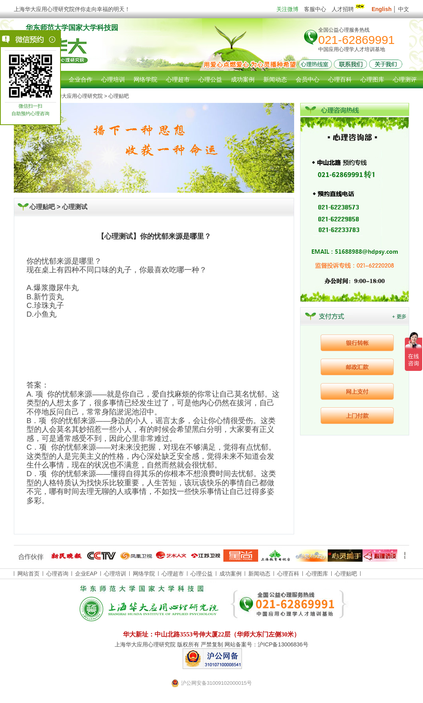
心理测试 (74, 206)
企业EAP (86, 573)
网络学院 (144, 573)
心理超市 (173, 573)
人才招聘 (349, 9)
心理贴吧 (346, 573)
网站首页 (16, 79)
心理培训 (115, 573)
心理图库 (317, 573)
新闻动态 (259, 573)
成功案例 (230, 573)
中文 (403, 9)
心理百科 (288, 573)
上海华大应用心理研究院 (74, 96)
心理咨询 (48, 79)
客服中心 (315, 9)
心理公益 (202, 573)
